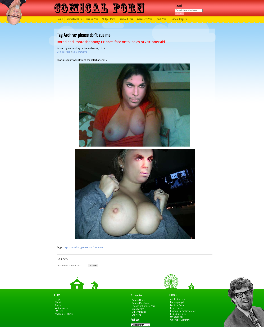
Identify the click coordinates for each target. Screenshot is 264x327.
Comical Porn (64, 51)
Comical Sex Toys (140, 303)
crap (65, 247)
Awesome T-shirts (63, 313)
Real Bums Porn (178, 313)
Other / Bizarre (139, 311)
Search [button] (179, 13)
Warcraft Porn (144, 19)
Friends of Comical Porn (143, 306)
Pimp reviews (176, 308)
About (58, 302)
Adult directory (177, 299)
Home (60, 19)
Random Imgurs (178, 19)
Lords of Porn (177, 305)
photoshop (74, 247)
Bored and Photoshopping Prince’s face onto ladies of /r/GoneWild (111, 41)
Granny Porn (91, 19)
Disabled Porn (126, 19)
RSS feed (59, 311)
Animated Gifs (74, 19)
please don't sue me (92, 247)
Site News (136, 314)
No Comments (79, 51)
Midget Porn (108, 19)
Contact (59, 305)
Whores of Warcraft (179, 319)
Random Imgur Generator (182, 311)
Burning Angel (177, 302)
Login (57, 299)
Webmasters (61, 308)
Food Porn (161, 19)
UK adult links (176, 316)
